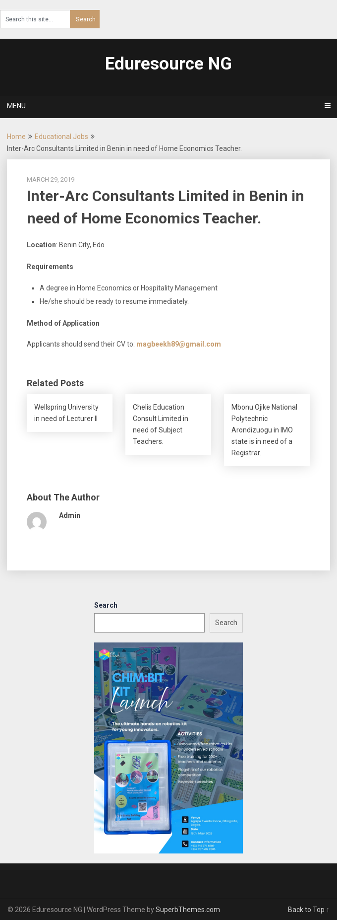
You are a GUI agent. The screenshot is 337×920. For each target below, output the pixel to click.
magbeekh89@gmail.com (178, 344)
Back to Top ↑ (309, 910)
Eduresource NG (168, 64)
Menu (16, 106)
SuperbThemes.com (188, 910)
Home (16, 137)
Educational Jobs (61, 137)
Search (105, 605)
